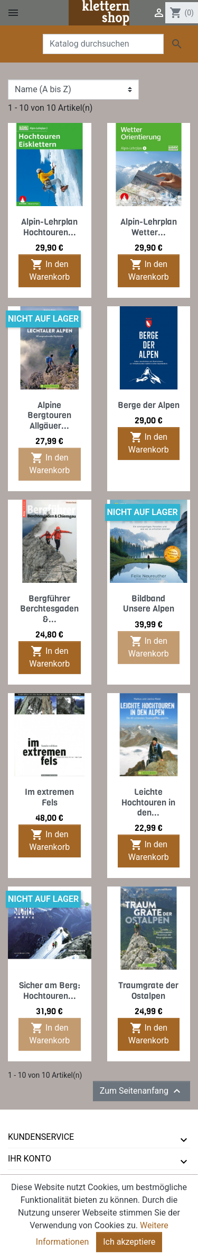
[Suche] (103, 44)
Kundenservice (41, 1137)
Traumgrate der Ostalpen (148, 990)
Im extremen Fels (49, 797)
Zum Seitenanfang (141, 1091)
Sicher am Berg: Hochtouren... (49, 990)
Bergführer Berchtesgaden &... (49, 608)
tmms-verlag (37, 1180)
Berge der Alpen (149, 405)
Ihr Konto (29, 1159)
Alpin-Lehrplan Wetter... (148, 226)
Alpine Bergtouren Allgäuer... (49, 415)
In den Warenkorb (49, 270)
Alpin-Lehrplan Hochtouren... (49, 226)
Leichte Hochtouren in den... (148, 802)
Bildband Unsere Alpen (148, 603)
